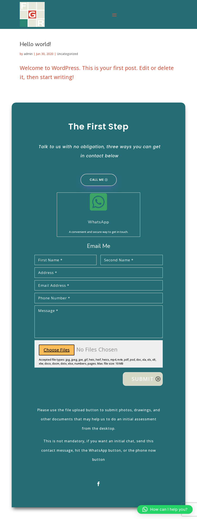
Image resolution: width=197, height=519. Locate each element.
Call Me (97, 179)
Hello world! (35, 44)
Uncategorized (67, 54)
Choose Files (57, 350)
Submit (143, 378)
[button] (165, 509)
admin (28, 54)
